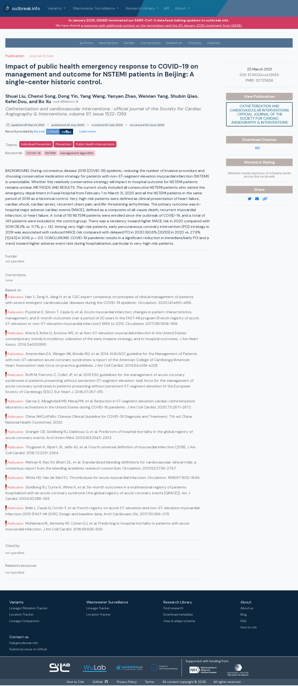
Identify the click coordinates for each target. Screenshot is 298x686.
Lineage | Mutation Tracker (28, 608)
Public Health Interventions (95, 144)
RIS (257, 148)
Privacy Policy (127, 682)
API (166, 8)
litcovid (53, 131)
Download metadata (178, 614)
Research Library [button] (141, 8)
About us (247, 608)
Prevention (63, 144)
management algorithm (76, 153)
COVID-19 (34, 153)
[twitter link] (251, 199)
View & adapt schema (179, 621)
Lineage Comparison (24, 621)
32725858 (264, 80)
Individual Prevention (36, 144)
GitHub (100, 682)
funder (129, 42)
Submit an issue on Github (28, 649)
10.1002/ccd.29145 (263, 74)
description (108, 42)
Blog (243, 614)
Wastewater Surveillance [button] (94, 8)
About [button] (181, 8)
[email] (259, 199)
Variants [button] (55, 8)
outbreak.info (22, 8)
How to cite (248, 627)
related (213, 42)
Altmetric (253, 162)
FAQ (243, 621)
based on (174, 42)
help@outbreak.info (23, 643)
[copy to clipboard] (267, 199)
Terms (150, 682)
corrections (151, 42)
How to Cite (75, 682)
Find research (173, 608)
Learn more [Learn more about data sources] (87, 131)
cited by (195, 42)
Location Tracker (21, 614)
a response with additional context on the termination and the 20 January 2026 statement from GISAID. (161, 25)
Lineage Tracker (98, 608)
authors (86, 42)
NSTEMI (50, 153)
